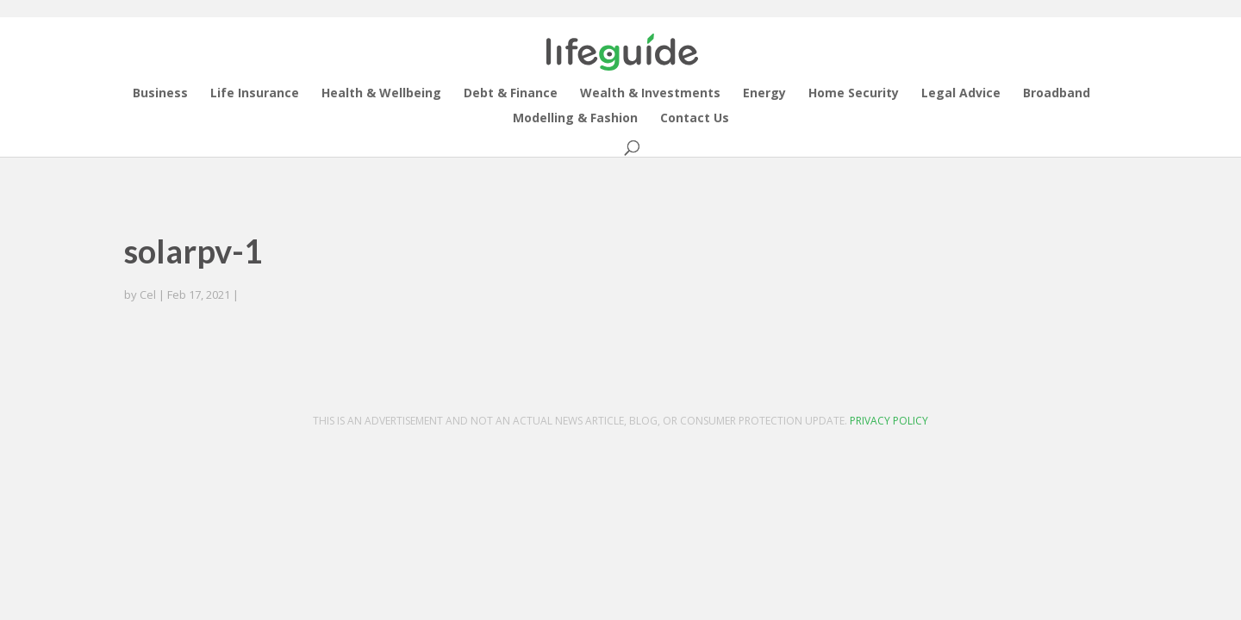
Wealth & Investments (650, 94)
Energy (764, 94)
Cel (148, 294)
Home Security (853, 94)
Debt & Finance (511, 94)
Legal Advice (961, 94)
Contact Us (694, 119)
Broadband (1056, 94)
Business (160, 94)
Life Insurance (254, 94)
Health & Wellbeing (381, 94)
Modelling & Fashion (575, 119)
